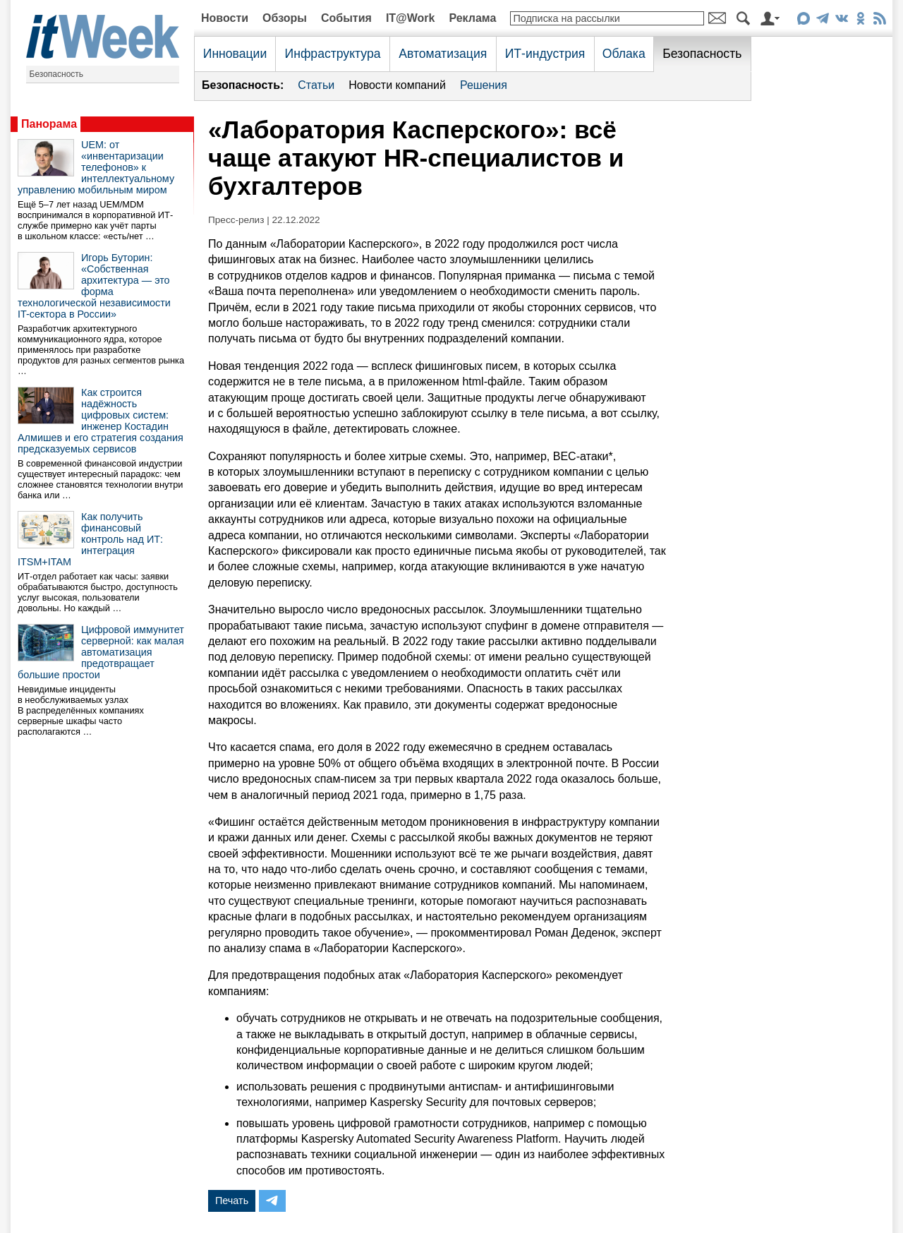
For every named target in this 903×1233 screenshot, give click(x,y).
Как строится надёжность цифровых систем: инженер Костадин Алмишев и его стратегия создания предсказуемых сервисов (100, 421)
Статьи (316, 85)
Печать (231, 1200)
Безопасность (57, 74)
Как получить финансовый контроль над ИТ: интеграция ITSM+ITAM (90, 539)
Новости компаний (397, 85)
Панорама (49, 124)
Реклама (472, 18)
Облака (624, 54)
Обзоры (284, 18)
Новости (224, 18)
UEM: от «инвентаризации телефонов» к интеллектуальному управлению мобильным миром (96, 167)
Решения (483, 85)
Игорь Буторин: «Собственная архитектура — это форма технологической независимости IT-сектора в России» (94, 286)
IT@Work (410, 18)
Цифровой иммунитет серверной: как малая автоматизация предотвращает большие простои (101, 652)
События (346, 18)
